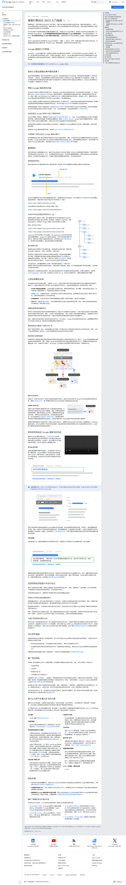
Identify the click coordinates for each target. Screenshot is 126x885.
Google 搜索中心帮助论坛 (72, 806)
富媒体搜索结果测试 (97, 860)
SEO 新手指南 (61, 860)
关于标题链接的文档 (59, 531)
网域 (49, 194)
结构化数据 (83, 198)
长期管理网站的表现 (58, 787)
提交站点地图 (59, 107)
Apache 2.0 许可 (75, 826)
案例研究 (63, 2)
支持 (38, 2)
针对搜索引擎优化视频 (76, 652)
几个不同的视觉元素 (50, 436)
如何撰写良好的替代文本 (80, 626)
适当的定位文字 (37, 401)
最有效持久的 (36, 678)
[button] (10, 15)
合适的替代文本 (45, 624)
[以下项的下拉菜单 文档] (33, 2)
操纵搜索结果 (50, 692)
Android (45, 875)
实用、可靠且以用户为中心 (42, 301)
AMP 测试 (94, 865)
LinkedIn (32, 813)
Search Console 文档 (63, 865)
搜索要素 (30, 32)
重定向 (63, 271)
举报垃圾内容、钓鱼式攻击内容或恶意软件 (35, 863)
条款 (25, 881)
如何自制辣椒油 (40, 469)
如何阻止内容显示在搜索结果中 (64, 142)
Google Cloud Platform (71, 875)
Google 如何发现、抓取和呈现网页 (87, 57)
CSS (63, 119)
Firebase (59, 875)
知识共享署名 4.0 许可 (50, 826)
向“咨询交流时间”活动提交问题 (32, 860)
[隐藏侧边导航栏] (19, 882)
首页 (29, 16)
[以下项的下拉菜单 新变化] (53, 2)
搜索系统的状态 (62, 863)
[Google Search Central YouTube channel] (54, 842)
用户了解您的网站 (82, 109)
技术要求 (85, 96)
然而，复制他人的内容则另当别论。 (81, 745)
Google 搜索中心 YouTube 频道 (73, 817)
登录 (123, 2)
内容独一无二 (35, 293)
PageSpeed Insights (97, 863)
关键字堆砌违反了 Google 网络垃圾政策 (47, 726)
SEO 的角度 (41, 752)
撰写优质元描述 (56, 577)
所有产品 (82, 875)
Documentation (8, 7)
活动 (57, 2)
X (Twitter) (39, 813)
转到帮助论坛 (27, 857)
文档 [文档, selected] (30, 2)
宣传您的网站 (69, 103)
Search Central (14, 2)
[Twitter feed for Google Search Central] (115, 842)
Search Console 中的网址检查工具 (64, 129)
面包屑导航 (63, 169)
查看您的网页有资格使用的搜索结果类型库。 (70, 794)
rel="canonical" (33, 273)
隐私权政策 (31, 881)
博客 (43, 2)
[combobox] (98, 1)
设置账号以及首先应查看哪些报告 (44, 784)
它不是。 (67, 769)
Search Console (117, 7)
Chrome (52, 875)
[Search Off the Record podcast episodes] (94, 842)
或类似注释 (46, 417)
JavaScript (70, 119)
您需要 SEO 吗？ (62, 857)
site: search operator (38, 94)
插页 (43, 331)
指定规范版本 (62, 258)
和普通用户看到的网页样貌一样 (61, 117)
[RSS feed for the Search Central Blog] (74, 842)
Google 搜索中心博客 (36, 806)
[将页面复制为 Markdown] (69, 20)
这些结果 (57, 96)
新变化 (49, 2)
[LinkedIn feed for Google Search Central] (33, 842)
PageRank (70, 730)
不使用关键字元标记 (42, 718)
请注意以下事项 (64, 64)
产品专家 (79, 812)
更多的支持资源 (28, 865)
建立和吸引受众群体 (40, 682)
